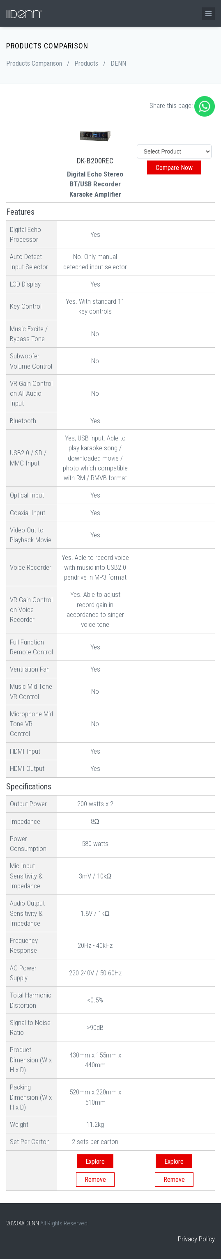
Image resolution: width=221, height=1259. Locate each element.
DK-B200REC (95, 160)
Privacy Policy (196, 1239)
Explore (95, 1161)
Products (86, 63)
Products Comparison (34, 63)
